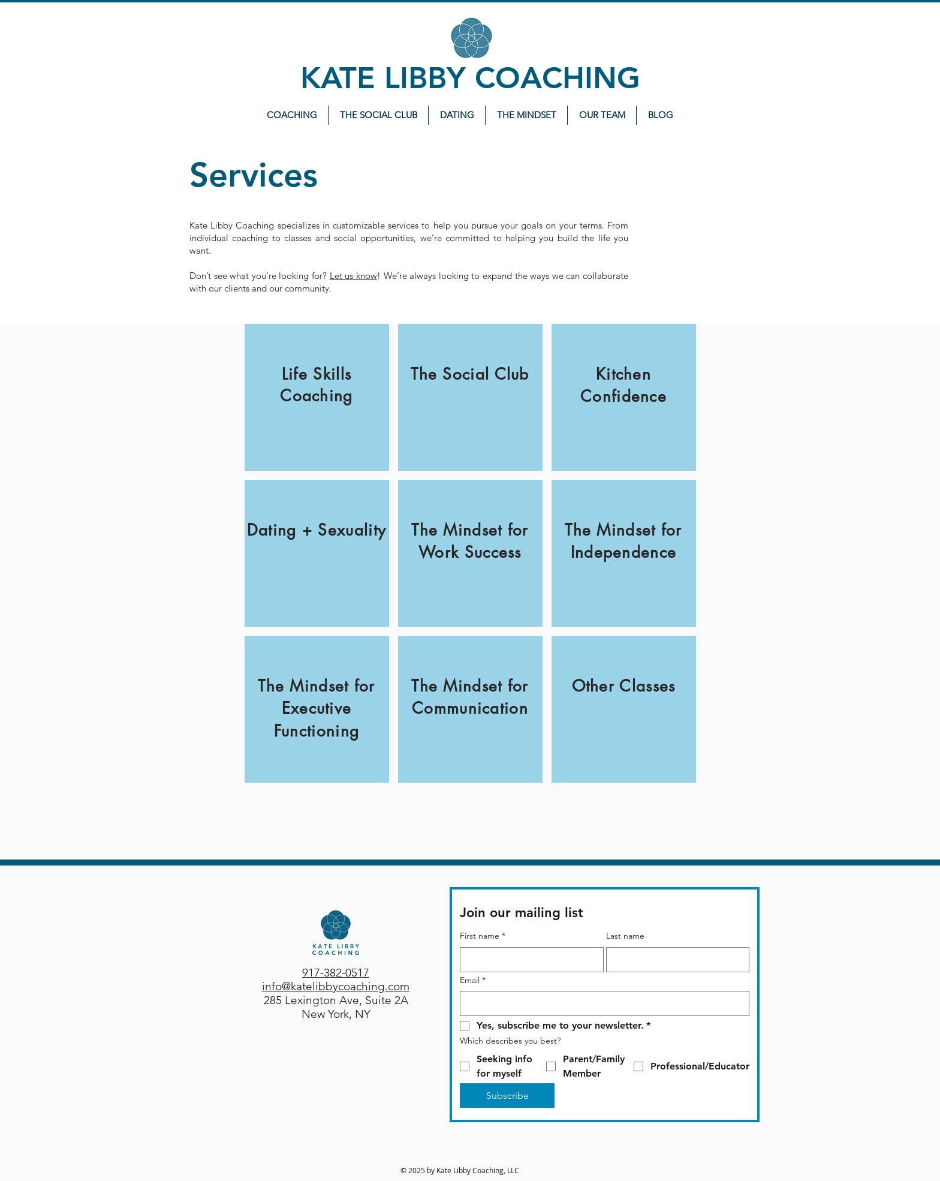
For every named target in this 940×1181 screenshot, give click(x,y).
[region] (317, 397)
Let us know (353, 275)
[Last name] (674, 960)
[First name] (528, 960)
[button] (526, 115)
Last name (625, 935)
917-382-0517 (335, 972)
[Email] (601, 1003)
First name (482, 936)
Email (473, 981)
